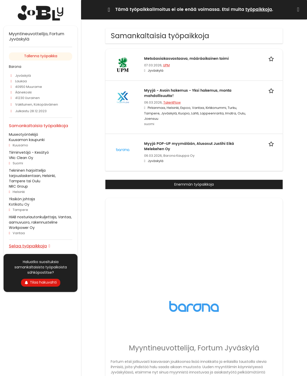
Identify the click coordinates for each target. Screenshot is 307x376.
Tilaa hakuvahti (41, 282)
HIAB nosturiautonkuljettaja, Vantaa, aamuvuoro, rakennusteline (40, 219)
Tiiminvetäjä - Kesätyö (29, 152)
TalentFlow (172, 102)
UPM (166, 65)
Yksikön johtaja (22, 199)
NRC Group (18, 186)
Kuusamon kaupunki (27, 139)
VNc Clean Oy (21, 157)
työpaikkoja (258, 9)
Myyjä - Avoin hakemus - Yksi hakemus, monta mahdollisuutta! (188, 93)
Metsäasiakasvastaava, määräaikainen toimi (186, 59)
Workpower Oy (22, 227)
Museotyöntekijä (23, 134)
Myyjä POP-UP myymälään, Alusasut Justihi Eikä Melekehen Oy (189, 146)
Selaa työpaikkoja (28, 246)
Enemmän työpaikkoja (194, 184)
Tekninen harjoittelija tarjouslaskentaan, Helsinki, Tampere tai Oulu (32, 176)
